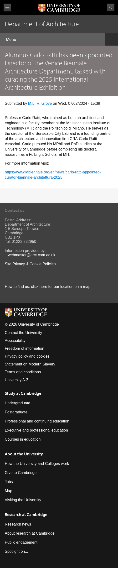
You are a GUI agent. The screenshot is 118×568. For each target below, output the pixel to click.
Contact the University (23, 333)
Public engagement (21, 542)
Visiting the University (23, 500)
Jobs (9, 482)
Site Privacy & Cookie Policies (30, 264)
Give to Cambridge (20, 473)
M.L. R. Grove (40, 103)
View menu (7, 7)
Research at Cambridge (26, 514)
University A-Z (17, 380)
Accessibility (15, 341)
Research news (18, 524)
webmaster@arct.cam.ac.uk (31, 255)
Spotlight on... (16, 551)
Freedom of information (24, 348)
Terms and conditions (23, 372)
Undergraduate (17, 403)
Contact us (14, 210)
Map (8, 491)
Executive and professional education (36, 430)
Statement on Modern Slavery (30, 364)
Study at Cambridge (23, 393)
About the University (24, 454)
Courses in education (23, 439)
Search (110, 7)
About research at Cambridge (30, 533)
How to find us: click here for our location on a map (47, 287)
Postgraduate (16, 412)
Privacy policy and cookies (27, 356)
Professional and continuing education (37, 421)
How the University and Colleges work (37, 464)
